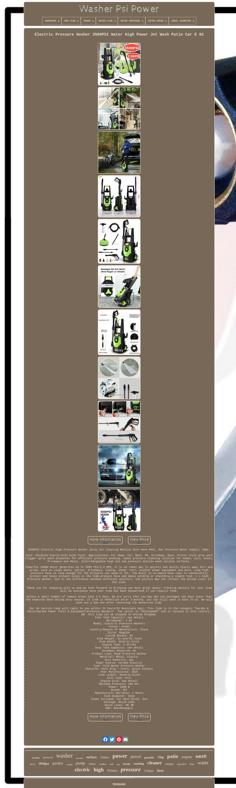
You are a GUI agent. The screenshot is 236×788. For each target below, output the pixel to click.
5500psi (149, 771)
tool (111, 764)
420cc (192, 764)
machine (36, 757)
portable (149, 757)
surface (91, 757)
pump (80, 763)
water (203, 762)
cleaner (154, 762)
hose (160, 771)
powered (48, 757)
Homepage (119, 784)
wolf (118, 764)
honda (126, 763)
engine (186, 757)
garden (57, 763)
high (99, 770)
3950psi (44, 763)
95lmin (112, 770)
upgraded (181, 764)
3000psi (92, 764)
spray (32, 764)
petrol (136, 756)
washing (138, 763)
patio (172, 756)
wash (201, 756)
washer (64, 755)
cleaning (69, 765)
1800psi (169, 764)
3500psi (104, 757)
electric (82, 770)
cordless (102, 764)
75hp (160, 757)
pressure (131, 769)
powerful (79, 758)
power (119, 756)
